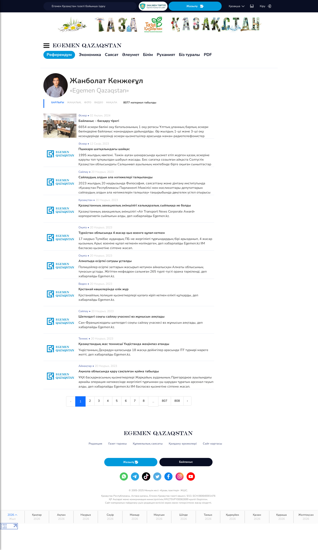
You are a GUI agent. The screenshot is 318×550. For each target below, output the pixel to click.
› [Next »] (192, 401)
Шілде (183, 517)
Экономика (90, 54)
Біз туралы (189, 54)
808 (181, 401)
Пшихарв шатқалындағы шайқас (104, 149)
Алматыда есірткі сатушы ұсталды (105, 261)
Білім (148, 54)
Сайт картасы (212, 444)
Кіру (265, 6)
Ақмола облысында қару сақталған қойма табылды (119, 371)
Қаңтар (37, 517)
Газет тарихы (117, 444)
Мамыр (135, 517)
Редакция (95, 444)
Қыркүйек (232, 517)
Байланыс (186, 462)
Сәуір (110, 517)
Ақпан (61, 517)
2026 (12, 517)
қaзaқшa (237, 6)
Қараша (281, 517)
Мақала (111, 102)
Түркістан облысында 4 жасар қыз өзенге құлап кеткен (122, 233)
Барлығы (57, 102)
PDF (208, 54)
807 (167, 401)
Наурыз (86, 517)
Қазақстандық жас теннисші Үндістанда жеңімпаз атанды (124, 344)
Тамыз (208, 517)
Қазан (257, 517)
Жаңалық (74, 102)
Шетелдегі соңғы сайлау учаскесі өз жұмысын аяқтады (122, 316)
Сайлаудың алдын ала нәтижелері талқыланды (116, 177)
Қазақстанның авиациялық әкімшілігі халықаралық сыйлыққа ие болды (136, 205)
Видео (98, 102)
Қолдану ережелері (183, 444)
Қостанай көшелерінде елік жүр (103, 289)
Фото (87, 102)
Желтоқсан (306, 517)
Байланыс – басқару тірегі (99, 121)
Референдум (59, 54)
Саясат (111, 54)
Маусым (159, 517)
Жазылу (195, 6)
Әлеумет (130, 54)
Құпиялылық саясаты (148, 444)
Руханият (166, 54)
